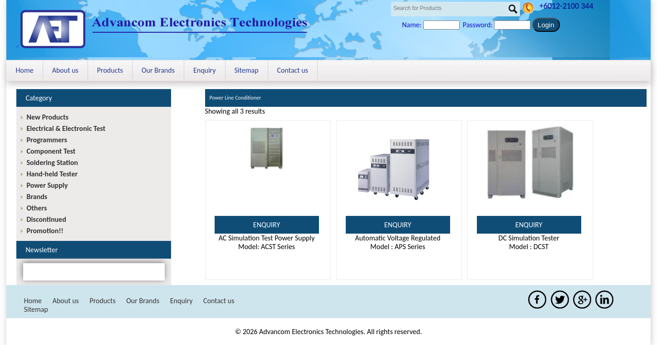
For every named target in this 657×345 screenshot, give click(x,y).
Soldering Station (52, 162)
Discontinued (46, 219)
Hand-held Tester (52, 174)
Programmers (46, 139)
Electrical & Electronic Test (65, 128)
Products (110, 70)
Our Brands (158, 70)
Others (36, 208)
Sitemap (247, 70)
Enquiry (204, 70)
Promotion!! (44, 230)
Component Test (50, 151)
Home (24, 70)
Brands (36, 196)
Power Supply (47, 185)
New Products (47, 117)
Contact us (292, 70)
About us (65, 70)
